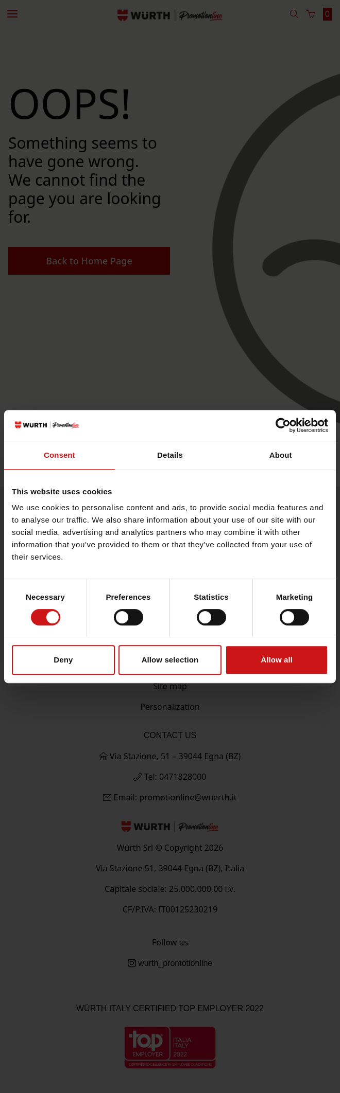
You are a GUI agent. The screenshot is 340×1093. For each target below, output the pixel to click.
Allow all (277, 659)
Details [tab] (170, 455)
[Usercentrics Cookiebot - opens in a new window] (283, 425)
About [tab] (280, 455)
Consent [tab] (59, 455)
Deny (63, 659)
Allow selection (170, 659)
